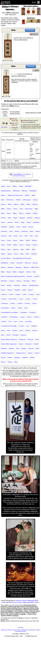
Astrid (9, 245)
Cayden (19, 303)
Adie (2, 200)
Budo (24, 290)
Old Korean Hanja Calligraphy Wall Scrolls (23, 602)
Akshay (34, 204)
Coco (15, 321)
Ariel (26, 236)
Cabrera (4, 294)
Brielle (9, 285)
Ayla (22, 249)
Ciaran (22, 317)
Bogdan (21, 272)
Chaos (34, 303)
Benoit (3, 267)
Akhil (22, 204)
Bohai (29, 272)
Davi (2, 335)
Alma (9, 213)
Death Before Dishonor (9, 339)
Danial (28, 330)
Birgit (8, 272)
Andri (17, 222)
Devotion (28, 344)
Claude (3, 321)
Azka (22, 254)
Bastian (34, 254)
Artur (9, 240)
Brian (3, 285)
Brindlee (17, 285)
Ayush (3, 254)
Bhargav (18, 267)
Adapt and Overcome (15, 195)
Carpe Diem (12, 299)
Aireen (3, 204)
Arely (15, 236)
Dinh (37, 348)
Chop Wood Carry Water (9, 312)
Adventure (10, 200)
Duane (30, 353)
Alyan (15, 213)
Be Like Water (6, 258)
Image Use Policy (6, 630)
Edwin (32, 357)
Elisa (16, 362)
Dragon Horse (21, 353)
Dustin (10, 357)
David (8, 335)
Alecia (9, 209)
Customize (30, 30)
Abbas (15, 186)
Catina (12, 303)
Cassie (35, 299)
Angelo (11, 227)
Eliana (10, 362)
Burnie (30, 290)
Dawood (15, 335)
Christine (4, 317)
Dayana (23, 335)
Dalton (15, 330)
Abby (21, 186)
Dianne (11, 348)
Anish (24, 227)
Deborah (22, 339)
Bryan (3, 290)
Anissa (31, 227)
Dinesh (31, 348)
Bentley (10, 267)
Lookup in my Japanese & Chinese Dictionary (22, 175)
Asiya (3, 245)
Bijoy (2, 272)
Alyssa (21, 213)
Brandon (4, 281)
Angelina (36, 222)
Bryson (10, 290)
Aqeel (38, 231)
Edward (25, 357)
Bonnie (29, 276)
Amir (9, 218)
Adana (3, 195)
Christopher (14, 317)
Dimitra (23, 348)
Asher (22, 240)
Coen (21, 321)
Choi (25, 308)
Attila (15, 245)
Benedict (20, 263)
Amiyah (22, 218)
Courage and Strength (9, 326)
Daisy (3, 330)
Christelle (23, 312)
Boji (34, 272)
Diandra (4, 348)
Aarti (8, 186)
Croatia (21, 326)
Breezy (19, 281)
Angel (29, 222)
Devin (21, 344)
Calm (24, 294)
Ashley (34, 240)
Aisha (10, 204)
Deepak (30, 339)
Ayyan (10, 254)
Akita (28, 204)
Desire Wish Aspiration (9, 344)
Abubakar (33, 191)
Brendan (27, 281)
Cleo (9, 321)
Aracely (3, 236)
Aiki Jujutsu (27, 200)
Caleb (11, 294)
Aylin (28, 249)
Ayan (9, 249)
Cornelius (28, 321)
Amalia (28, 213)
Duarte (37, 353)
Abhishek (16, 191)
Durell (3, 357)
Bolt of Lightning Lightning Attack (13, 276)
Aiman (35, 200)
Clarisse (36, 317)
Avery (3, 249)
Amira (15, 218)
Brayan (11, 281)
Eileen (3, 362)
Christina (32, 312)
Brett (34, 281)
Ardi (10, 236)
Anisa (18, 227)
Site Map (20, 627)
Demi (37, 339)
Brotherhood (33, 285)
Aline (3, 213)
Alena (16, 209)
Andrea (10, 222)
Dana (21, 330)
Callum (17, 294)
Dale (8, 330)
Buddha (17, 290)
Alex (21, 209)
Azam (16, 254)
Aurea (21, 245)
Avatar (35, 245)
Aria (21, 236)
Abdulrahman (6, 191)
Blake (15, 272)
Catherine (4, 303)
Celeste (27, 303)
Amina (3, 218)
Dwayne (17, 357)
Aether (18, 200)
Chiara (13, 308)
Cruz (27, 326)
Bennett (28, 263)
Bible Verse (35, 267)
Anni (11, 231)
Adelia (27, 195)
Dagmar (34, 326)
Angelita (4, 227)
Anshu (17, 231)
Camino (31, 294)
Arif (31, 236)
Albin (3, 209)
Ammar (37, 218)
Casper (28, 299)
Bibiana (26, 267)
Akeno (16, 204)
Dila (17, 348)
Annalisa (4, 231)
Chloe (20, 308)
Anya (31, 231)
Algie (36, 209)
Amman (30, 218)
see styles (4, 127)
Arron (3, 240)
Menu (36, 2)
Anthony (25, 231)
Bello (12, 263)
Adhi (33, 195)
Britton (24, 285)
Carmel (3, 299)
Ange (23, 222)
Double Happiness (7, 353)
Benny (35, 263)
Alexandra (28, 209)
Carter (21, 299)
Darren (34, 330)
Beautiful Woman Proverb (22, 258)
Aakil (3, 186)
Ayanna (15, 249)
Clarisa (29, 317)
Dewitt (36, 344)
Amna (3, 222)
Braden (36, 276)
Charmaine (5, 308)
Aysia (33, 249)
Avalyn (28, 245)
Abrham (24, 191)
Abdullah (28, 186)
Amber (35, 213)
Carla (38, 294)
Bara (27, 254)
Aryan (15, 240)
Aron (36, 236)
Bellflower (4, 263)
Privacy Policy (16, 630)
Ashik (28, 240)
